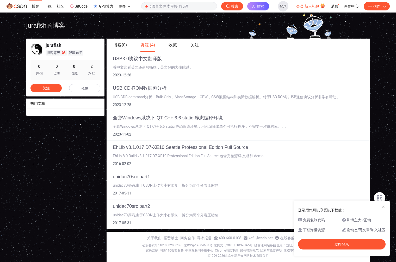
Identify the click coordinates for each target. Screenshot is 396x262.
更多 (124, 6)
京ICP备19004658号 (198, 245)
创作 (376, 6)
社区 (60, 6)
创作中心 (351, 6)
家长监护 (152, 250)
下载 (48, 6)
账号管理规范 (249, 250)
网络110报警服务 (172, 250)
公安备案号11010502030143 (162, 245)
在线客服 (287, 238)
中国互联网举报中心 (199, 250)
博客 (35, 6)
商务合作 (187, 238)
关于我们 (154, 238)
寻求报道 (204, 238)
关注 (46, 88)
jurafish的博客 (45, 25)
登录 (283, 6)
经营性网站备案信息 (268, 245)
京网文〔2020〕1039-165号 (233, 245)
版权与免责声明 (271, 250)
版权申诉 (290, 250)
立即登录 (342, 244)
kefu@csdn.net (261, 238)
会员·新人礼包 (310, 5)
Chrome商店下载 (226, 250)
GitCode (78, 6)
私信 (84, 88)
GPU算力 (103, 6)
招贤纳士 (171, 238)
